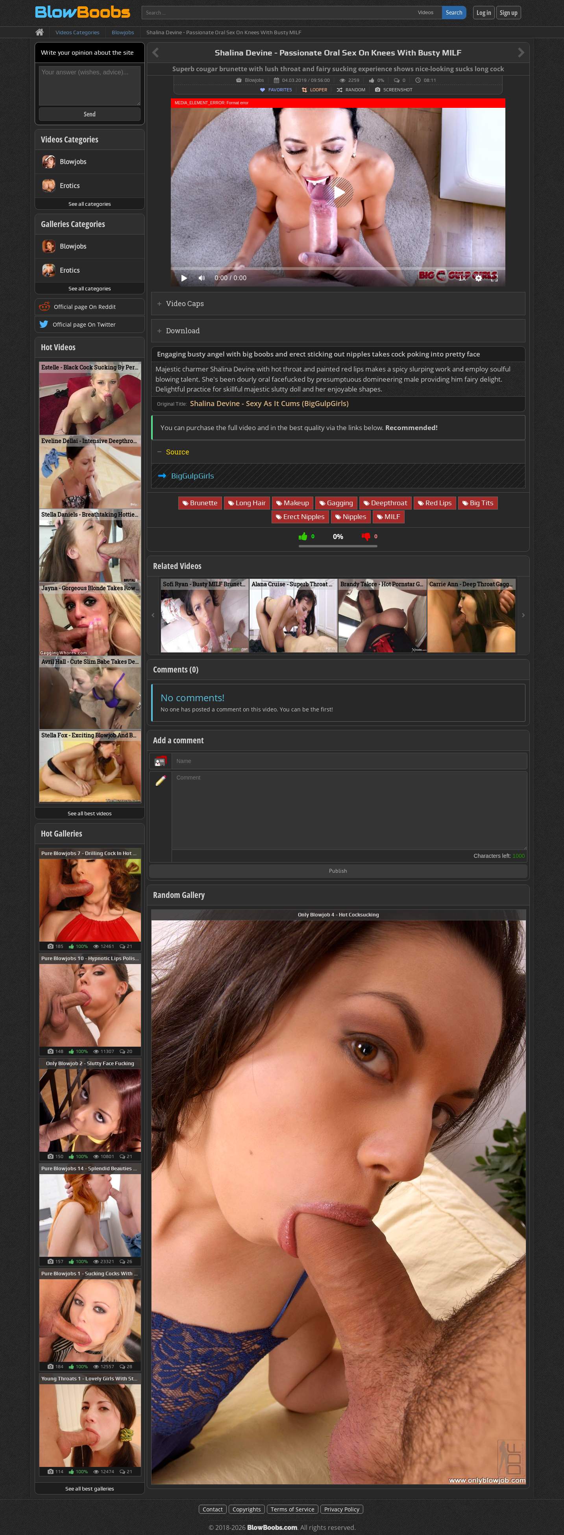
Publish (338, 871)
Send (90, 114)
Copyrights (247, 1509)
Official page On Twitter (84, 324)
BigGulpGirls (192, 475)
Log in (484, 12)
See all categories (89, 204)
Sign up (509, 12)
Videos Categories (69, 139)
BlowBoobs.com (272, 1527)
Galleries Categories (73, 223)
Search (454, 12)
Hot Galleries (61, 833)
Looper (318, 89)
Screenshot (397, 89)
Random (355, 89)
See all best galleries (89, 1488)
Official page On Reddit (85, 306)
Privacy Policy (341, 1509)
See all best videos (90, 813)
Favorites (280, 89)
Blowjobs (254, 80)
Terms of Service (292, 1509)
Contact (213, 1509)
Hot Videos (58, 347)
